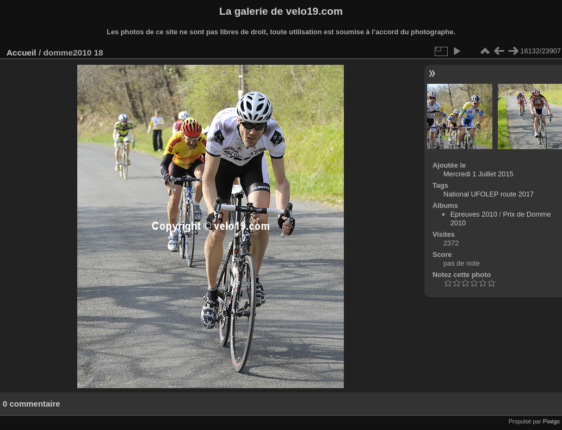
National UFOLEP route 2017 (488, 194)
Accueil (21, 52)
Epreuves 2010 (473, 214)
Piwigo (551, 421)
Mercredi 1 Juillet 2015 (478, 174)
